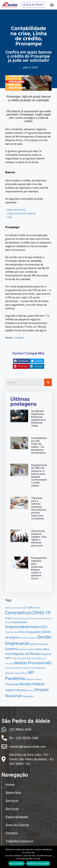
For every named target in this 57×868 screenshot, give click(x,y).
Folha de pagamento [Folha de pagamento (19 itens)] (29, 631)
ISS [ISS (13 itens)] (18, 658)
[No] (53, 856)
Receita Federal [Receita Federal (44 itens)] (32, 684)
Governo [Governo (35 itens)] (11, 649)
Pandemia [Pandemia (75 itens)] (15, 678)
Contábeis (18, 337)
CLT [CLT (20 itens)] (25, 607)
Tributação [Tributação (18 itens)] (27, 696)
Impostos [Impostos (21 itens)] (45, 654)
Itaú (9, 217)
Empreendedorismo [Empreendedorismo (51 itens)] (22, 626)
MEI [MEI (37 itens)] (49, 663)
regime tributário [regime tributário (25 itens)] (16, 690)
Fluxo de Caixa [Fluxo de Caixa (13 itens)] (11, 632)
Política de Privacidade (38, 863)
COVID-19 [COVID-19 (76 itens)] (40, 612)
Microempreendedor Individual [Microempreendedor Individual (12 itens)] (17, 668)
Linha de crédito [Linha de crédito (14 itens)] (33, 658)
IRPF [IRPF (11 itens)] (14, 658)
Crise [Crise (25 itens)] (8, 618)
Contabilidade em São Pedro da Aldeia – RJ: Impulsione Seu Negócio (39, 445)
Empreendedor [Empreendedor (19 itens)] (19, 622)
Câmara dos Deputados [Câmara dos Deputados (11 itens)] (21, 618)
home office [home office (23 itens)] (42, 649)
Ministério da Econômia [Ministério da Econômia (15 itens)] (16, 673)
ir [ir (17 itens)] (11, 658)
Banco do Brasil (16, 209)
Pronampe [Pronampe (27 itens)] (12, 684)
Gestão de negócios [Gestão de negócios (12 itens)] (29, 638)
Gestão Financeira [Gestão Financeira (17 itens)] (38, 644)
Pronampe (28, 44)
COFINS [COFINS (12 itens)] (37, 608)
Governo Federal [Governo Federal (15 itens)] (26, 649)
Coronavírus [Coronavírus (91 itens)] (18, 612)
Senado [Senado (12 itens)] (31, 690)
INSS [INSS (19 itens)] (7, 658)
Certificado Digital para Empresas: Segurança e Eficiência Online (38, 418)
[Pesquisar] (48, 382)
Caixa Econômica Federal (21, 213)
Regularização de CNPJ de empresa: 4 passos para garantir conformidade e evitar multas (39, 475)
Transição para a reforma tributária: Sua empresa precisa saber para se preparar (38, 508)
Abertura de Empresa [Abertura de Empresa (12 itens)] (13, 608)
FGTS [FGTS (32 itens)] (43, 627)
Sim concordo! (16, 863)
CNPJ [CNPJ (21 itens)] (30, 607)
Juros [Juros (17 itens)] (23, 658)
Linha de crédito (31, 36)
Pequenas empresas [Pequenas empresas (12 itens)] (34, 679)
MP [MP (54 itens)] (31, 672)
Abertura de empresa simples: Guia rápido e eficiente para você (38, 538)
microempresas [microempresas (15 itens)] (38, 667)
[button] (51, 4)
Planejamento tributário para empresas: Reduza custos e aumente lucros (39, 568)
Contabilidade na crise (28, 30)
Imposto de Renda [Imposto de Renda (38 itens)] (26, 653)
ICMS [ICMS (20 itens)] (8, 654)
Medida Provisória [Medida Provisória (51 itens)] (29, 662)
